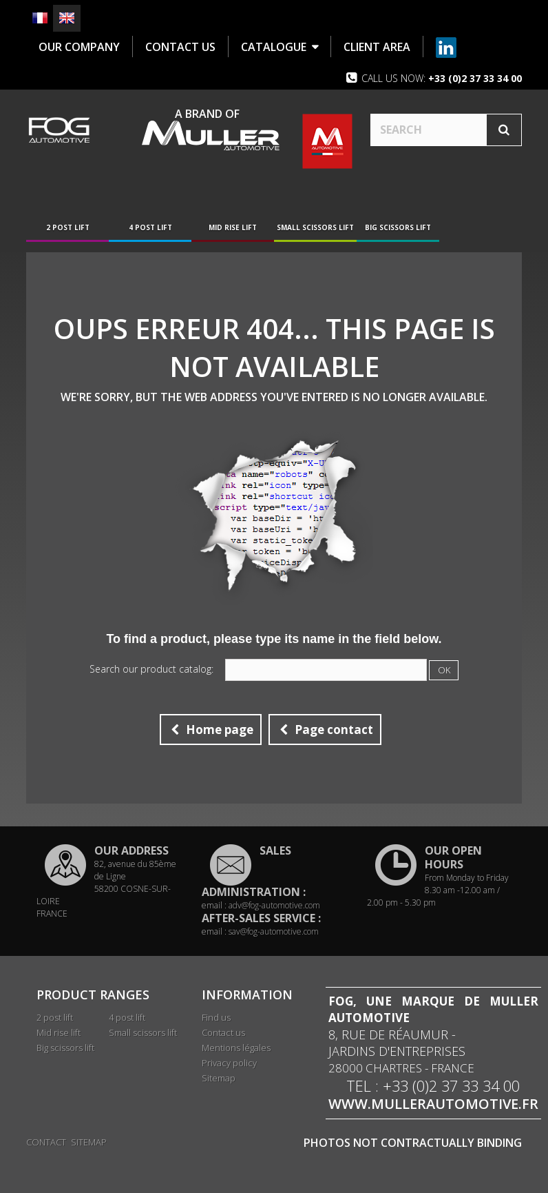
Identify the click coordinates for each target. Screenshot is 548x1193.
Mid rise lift (233, 229)
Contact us (223, 1034)
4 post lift (150, 229)
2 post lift (67, 229)
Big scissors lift (398, 229)
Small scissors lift (315, 229)
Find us (216, 1018)
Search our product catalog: (151, 670)
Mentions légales (236, 1049)
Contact (46, 1140)
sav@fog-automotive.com (274, 933)
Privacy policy (229, 1064)
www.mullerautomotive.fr (433, 1105)
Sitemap (218, 1079)
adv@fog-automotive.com (274, 906)
